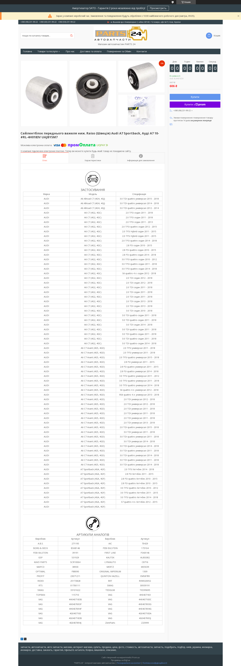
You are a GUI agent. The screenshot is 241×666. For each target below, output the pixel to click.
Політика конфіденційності (155, 663)
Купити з (195, 104)
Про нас (70, 51)
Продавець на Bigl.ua (120, 660)
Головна (27, 51)
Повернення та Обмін (119, 51)
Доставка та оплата (90, 51)
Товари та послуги (47, 51)
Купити (195, 97)
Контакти (141, 51)
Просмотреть (158, 8)
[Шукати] (71, 36)
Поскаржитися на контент (129, 663)
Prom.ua (136, 657)
